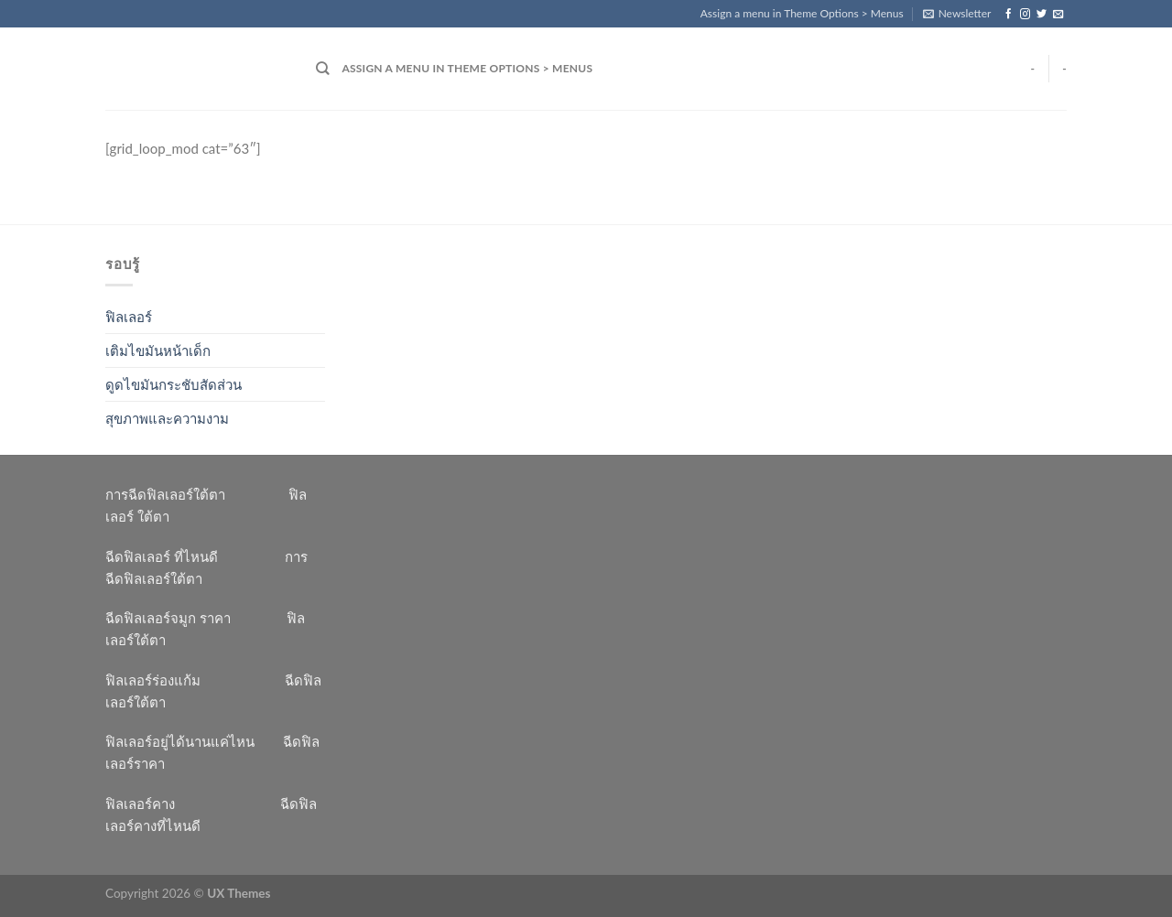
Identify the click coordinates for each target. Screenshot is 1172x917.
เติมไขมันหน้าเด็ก (158, 350)
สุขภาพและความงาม (167, 418)
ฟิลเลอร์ (128, 316)
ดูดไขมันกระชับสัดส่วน (173, 384)
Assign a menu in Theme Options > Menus (802, 13)
